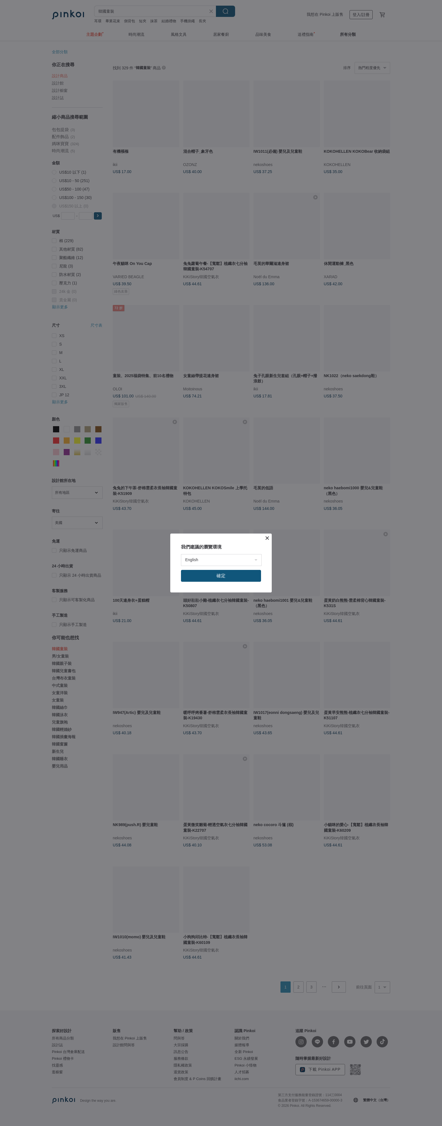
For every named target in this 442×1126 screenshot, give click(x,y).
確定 (221, 575)
